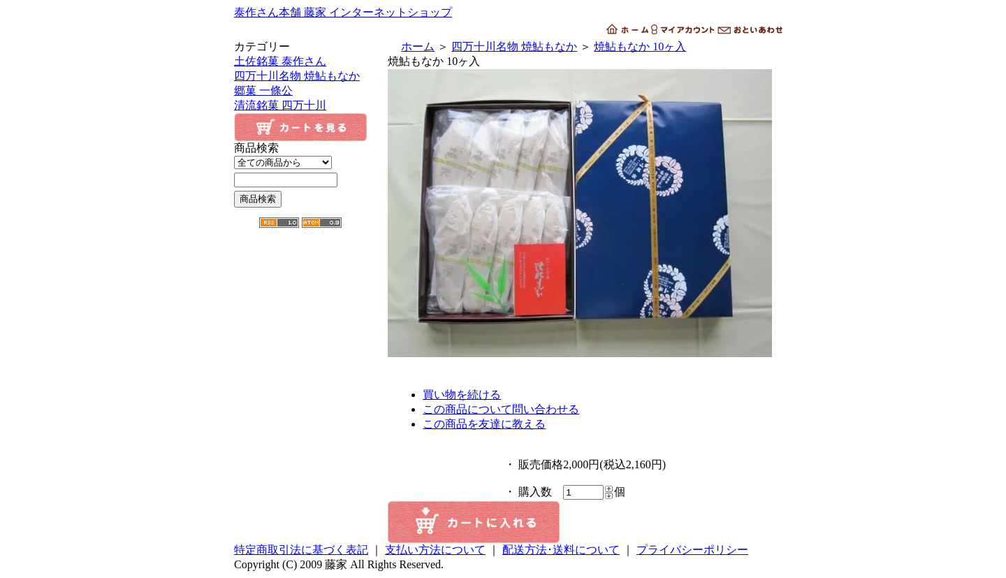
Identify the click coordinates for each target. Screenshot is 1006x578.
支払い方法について (435, 550)
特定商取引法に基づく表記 (301, 550)
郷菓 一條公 (263, 90)
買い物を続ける (462, 394)
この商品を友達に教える (484, 424)
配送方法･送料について (561, 550)
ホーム (418, 46)
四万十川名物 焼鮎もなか (297, 76)
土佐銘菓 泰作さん (280, 61)
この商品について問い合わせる (501, 409)
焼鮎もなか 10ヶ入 (640, 46)
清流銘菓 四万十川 (280, 105)
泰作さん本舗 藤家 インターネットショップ (343, 12)
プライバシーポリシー (692, 550)
